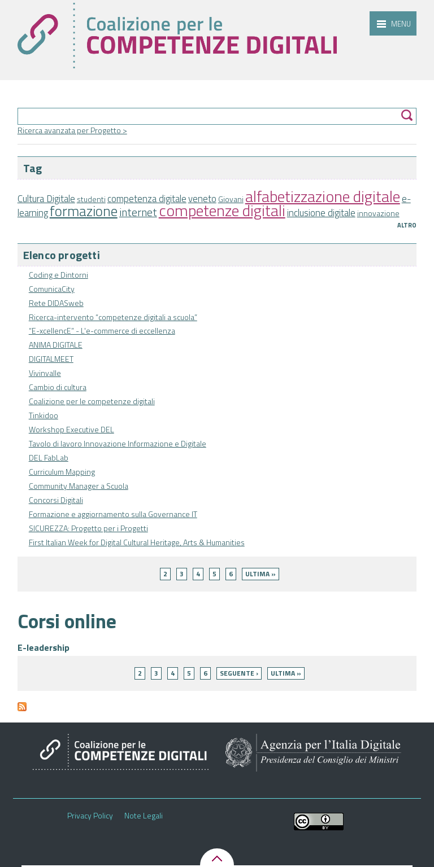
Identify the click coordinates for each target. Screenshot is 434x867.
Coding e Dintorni (58, 275)
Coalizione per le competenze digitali (92, 401)
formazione (84, 211)
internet (138, 212)
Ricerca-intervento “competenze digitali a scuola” (113, 317)
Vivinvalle (45, 373)
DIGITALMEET (51, 359)
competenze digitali (222, 210)
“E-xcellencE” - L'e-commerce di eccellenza (102, 330)
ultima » (260, 573)
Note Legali (143, 815)
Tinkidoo (43, 415)
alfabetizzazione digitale (322, 196)
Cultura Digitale (46, 198)
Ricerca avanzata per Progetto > (72, 130)
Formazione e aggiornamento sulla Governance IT (113, 514)
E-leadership (44, 647)
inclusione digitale (321, 212)
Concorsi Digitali (56, 500)
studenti (91, 199)
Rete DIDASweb (56, 303)
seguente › (239, 673)
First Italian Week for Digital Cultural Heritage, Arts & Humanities (137, 542)
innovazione (378, 213)
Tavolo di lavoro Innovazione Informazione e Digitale (117, 443)
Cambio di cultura (57, 387)
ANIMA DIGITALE (56, 345)
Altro (406, 225)
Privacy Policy (90, 815)
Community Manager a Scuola (78, 486)
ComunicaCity (52, 289)
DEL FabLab (48, 457)
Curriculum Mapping (62, 472)
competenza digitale (146, 198)
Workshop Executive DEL (71, 429)
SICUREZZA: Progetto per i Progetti (88, 528)
